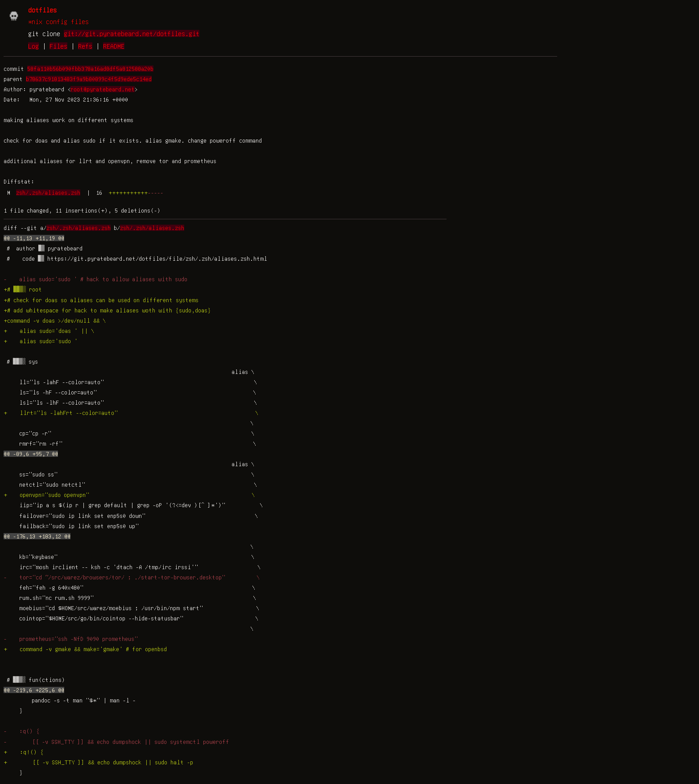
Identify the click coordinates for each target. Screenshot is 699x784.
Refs (85, 45)
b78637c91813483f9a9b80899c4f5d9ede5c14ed (89, 79)
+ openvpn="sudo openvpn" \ (129, 495)
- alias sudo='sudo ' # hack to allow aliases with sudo (95, 279)
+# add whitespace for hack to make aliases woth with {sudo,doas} (107, 310)
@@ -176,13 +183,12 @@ (37, 536)
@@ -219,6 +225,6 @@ (34, 690)
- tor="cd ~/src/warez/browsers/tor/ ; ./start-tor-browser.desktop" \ (132, 577)
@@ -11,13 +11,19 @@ (34, 238)
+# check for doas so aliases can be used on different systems (101, 300)
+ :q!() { (24, 752)
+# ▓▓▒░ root (23, 289)
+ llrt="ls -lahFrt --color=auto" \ (131, 413)
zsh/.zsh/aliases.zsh (48, 192)
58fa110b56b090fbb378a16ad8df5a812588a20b (90, 69)
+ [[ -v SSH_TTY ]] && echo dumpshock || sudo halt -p (98, 762)
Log (33, 45)
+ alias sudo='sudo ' (41, 341)
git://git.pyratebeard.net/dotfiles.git (131, 33)
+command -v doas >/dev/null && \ (55, 320)
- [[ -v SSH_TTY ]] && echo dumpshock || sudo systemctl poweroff (116, 742)
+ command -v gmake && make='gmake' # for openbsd (85, 649)
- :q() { (22, 731)
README (113, 45)
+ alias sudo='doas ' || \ (49, 331)
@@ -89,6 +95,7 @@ (31, 454)
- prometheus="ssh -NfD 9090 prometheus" (71, 639)
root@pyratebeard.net (102, 89)
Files (58, 45)
